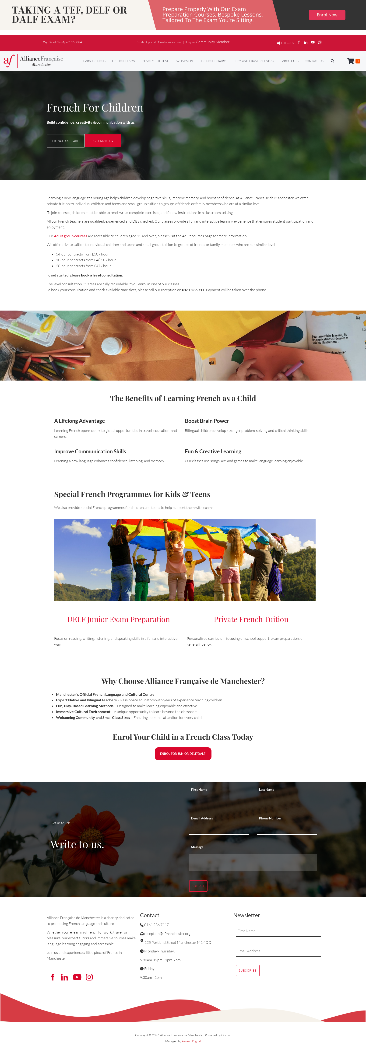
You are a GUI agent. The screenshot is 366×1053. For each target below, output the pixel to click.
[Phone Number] (287, 829)
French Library (213, 61)
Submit (198, 886)
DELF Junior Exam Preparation (118, 619)
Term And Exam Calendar (253, 61)
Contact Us (314, 61)
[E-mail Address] (219, 829)
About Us (289, 61)
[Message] (253, 862)
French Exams (123, 61)
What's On (184, 61)
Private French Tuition (251, 619)
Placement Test (155, 61)
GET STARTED (95, 137)
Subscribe (248, 970)
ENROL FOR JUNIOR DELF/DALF (183, 750)
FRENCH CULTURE (60, 137)
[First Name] (219, 800)
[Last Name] (287, 800)
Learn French (93, 61)
